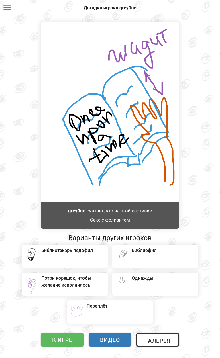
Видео (110, 340)
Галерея (157, 340)
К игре (62, 340)
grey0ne (76, 211)
